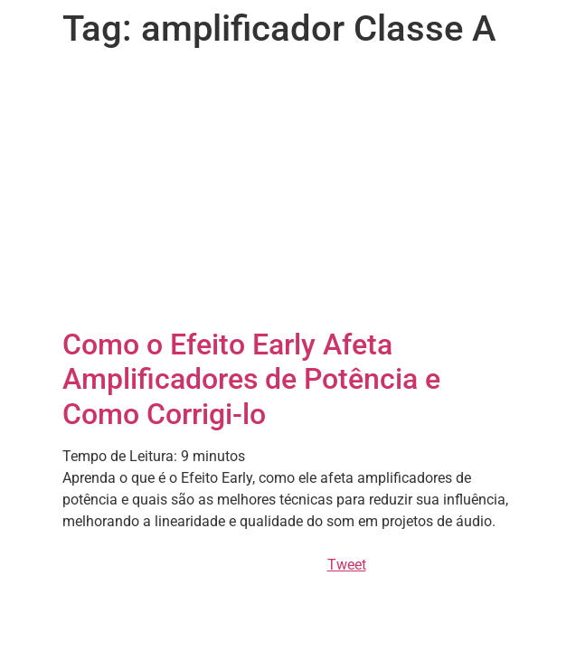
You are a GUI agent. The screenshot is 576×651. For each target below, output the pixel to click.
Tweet (346, 564)
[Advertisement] (288, 191)
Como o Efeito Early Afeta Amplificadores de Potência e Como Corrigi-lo (251, 379)
